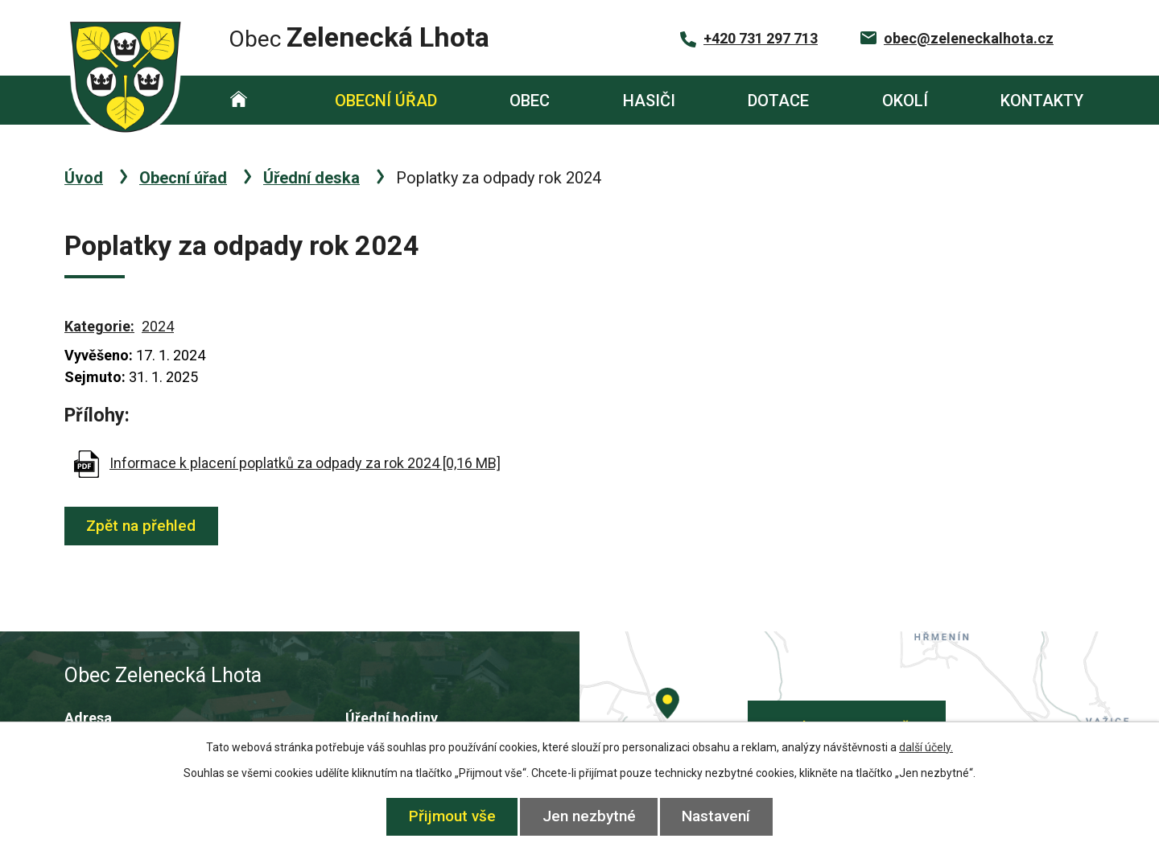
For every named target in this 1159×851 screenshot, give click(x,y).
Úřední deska (311, 177)
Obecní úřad (386, 100)
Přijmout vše (450, 816)
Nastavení (718, 816)
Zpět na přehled (142, 525)
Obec (529, 100)
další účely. (926, 747)
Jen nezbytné (589, 816)
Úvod (238, 100)
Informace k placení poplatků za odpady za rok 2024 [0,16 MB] (305, 462)
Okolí (905, 100)
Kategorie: (99, 326)
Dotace (778, 100)
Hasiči (649, 100)
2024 (158, 326)
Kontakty (1041, 100)
